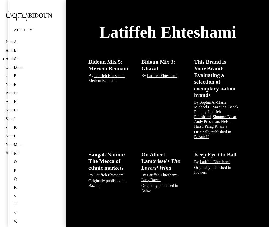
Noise (146, 190)
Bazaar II (201, 137)
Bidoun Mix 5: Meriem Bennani (108, 65)
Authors (24, 30)
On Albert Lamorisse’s (160, 161)
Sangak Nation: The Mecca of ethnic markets (106, 161)
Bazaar (94, 185)
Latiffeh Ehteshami (109, 75)
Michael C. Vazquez (210, 107)
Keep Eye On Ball (215, 154)
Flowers (200, 172)
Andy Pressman (206, 121)
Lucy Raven (151, 180)
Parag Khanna (216, 126)
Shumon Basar (224, 117)
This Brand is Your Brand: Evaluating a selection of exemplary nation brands (214, 78)
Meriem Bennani (101, 80)
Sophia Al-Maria (213, 102)
